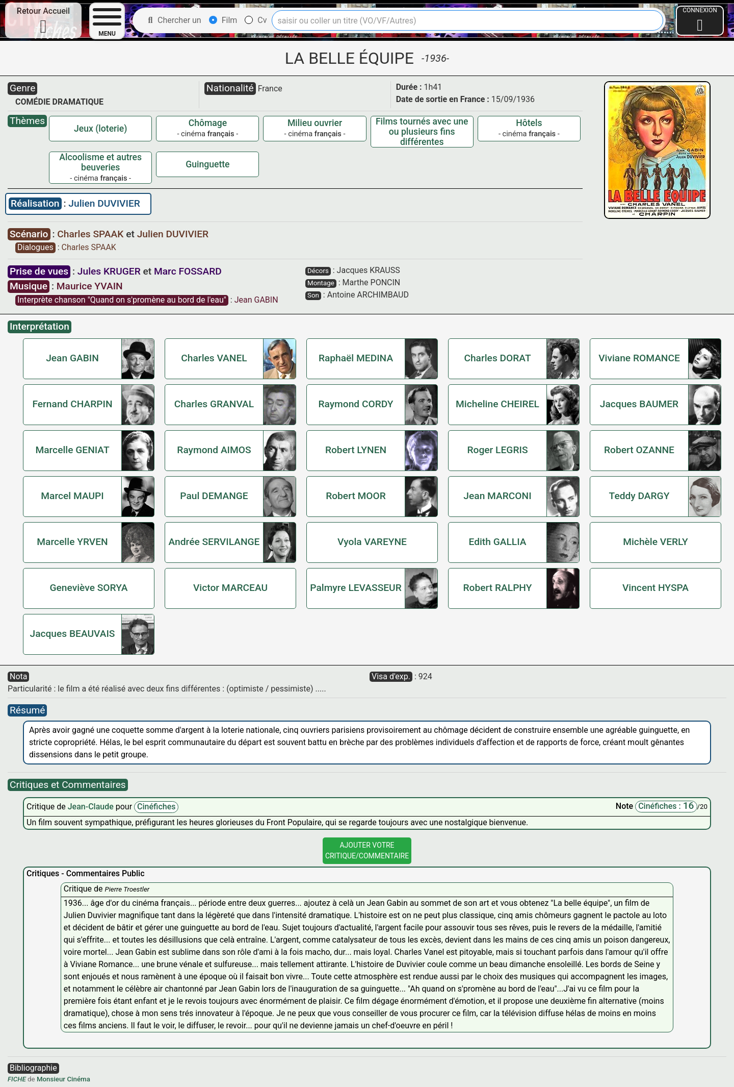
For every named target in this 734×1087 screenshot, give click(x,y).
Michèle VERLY (655, 542)
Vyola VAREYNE (372, 542)
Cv (256, 20)
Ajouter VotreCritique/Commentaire (367, 850)
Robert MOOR (356, 496)
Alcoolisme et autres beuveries (100, 162)
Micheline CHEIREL (497, 404)
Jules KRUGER (109, 271)
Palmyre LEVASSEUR (355, 588)
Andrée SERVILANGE (214, 542)
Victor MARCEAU (230, 588)
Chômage (208, 123)
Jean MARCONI (497, 496)
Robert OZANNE (639, 450)
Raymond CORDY (355, 404)
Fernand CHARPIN (72, 404)
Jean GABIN (256, 300)
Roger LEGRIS (497, 450)
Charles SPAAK (91, 234)
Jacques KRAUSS (368, 270)
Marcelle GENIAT (72, 450)
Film (223, 20)
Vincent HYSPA (655, 588)
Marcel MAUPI (72, 496)
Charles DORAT (497, 358)
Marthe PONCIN (372, 282)
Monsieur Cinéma (63, 1079)
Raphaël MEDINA (356, 358)
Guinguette (207, 164)
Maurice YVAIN (90, 286)
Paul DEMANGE (214, 496)
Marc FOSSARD (188, 271)
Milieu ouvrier (314, 123)
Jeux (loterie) (100, 128)
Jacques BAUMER (639, 404)
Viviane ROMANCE (639, 358)
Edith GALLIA (497, 542)
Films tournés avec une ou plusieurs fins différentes (422, 131)
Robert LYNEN (355, 450)
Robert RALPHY (497, 588)
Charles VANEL (214, 358)
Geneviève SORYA (88, 588)
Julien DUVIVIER (104, 203)
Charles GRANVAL (214, 404)
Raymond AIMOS (214, 450)
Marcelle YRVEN (72, 542)
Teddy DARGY (639, 496)
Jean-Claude (92, 806)
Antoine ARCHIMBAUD (368, 295)
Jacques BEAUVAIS (72, 633)
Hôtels (529, 123)
